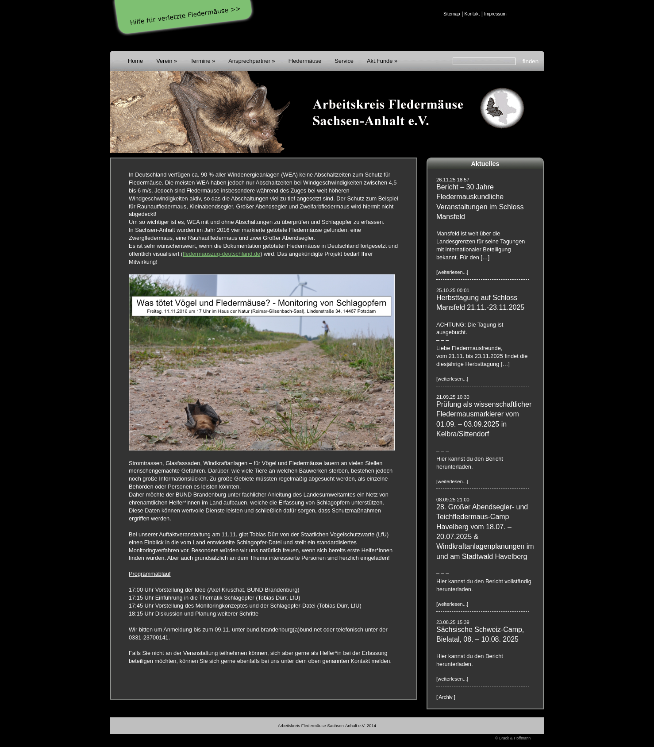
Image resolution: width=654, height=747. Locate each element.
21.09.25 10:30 (452, 397)
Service (344, 61)
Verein (164, 61)
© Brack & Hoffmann (513, 738)
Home (135, 61)
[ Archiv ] (445, 697)
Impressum (495, 14)
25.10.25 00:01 (452, 290)
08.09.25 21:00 (452, 499)
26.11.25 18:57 (452, 179)
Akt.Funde (379, 61)
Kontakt (472, 14)
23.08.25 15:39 (452, 622)
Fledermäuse (305, 61)
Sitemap (451, 14)
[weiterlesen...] (452, 272)
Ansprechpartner (249, 61)
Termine (200, 61)
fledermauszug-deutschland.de (221, 253)
